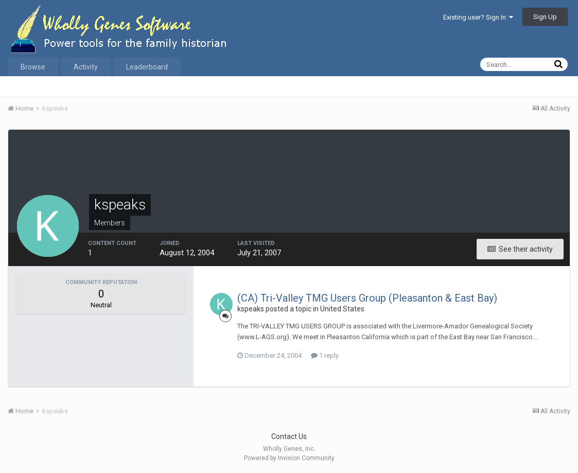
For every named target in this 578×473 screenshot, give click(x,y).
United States (342, 309)
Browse (33, 67)
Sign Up (545, 17)
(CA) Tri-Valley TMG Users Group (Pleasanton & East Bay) (367, 298)
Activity (86, 67)
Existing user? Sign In (478, 17)
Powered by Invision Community (289, 458)
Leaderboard (147, 67)
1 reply (325, 355)
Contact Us (289, 436)
